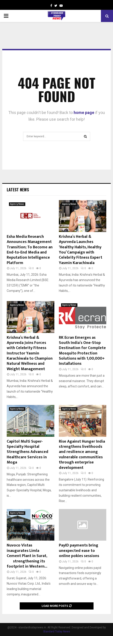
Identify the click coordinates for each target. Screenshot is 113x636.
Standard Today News (56, 631)
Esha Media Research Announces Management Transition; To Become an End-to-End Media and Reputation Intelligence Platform (30, 249)
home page (84, 112)
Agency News (17, 204)
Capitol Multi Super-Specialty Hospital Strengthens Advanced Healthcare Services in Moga (27, 452)
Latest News (18, 189)
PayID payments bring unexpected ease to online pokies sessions (79, 550)
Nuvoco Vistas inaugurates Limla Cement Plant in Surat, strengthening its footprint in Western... (30, 556)
